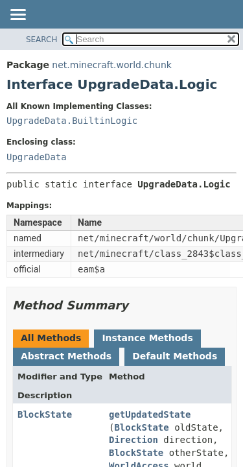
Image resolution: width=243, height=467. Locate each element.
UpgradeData (36, 157)
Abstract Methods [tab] (66, 356)
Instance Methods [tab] (147, 338)
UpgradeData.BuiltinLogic (71, 120)
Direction (133, 440)
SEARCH (42, 39)
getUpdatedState (150, 414)
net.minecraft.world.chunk (112, 65)
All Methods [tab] (51, 338)
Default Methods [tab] (174, 356)
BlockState (44, 414)
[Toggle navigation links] (17, 15)
